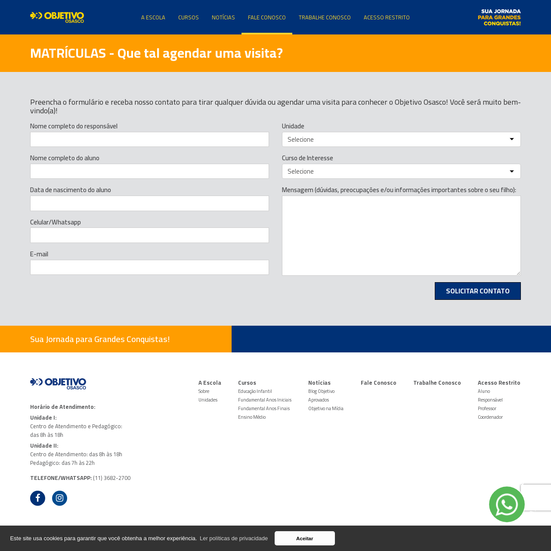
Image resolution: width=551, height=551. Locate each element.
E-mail (39, 254)
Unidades (207, 399)
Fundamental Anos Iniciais (264, 399)
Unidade (293, 126)
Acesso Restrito (387, 17)
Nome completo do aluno (64, 158)
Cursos (188, 17)
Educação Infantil (255, 391)
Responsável (490, 399)
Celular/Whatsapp (55, 222)
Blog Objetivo (321, 391)
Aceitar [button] (304, 538)
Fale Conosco (267, 17)
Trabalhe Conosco (325, 17)
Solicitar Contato (478, 290)
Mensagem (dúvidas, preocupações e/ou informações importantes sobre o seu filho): (399, 190)
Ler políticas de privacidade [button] (234, 538)
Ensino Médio (252, 417)
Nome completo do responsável (74, 126)
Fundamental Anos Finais (264, 408)
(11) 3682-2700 (111, 478)
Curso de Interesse (307, 158)
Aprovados (318, 399)
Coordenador (490, 417)
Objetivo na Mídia (326, 408)
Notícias (223, 17)
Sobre (203, 391)
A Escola (153, 17)
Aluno (484, 391)
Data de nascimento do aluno (70, 190)
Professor (487, 408)
